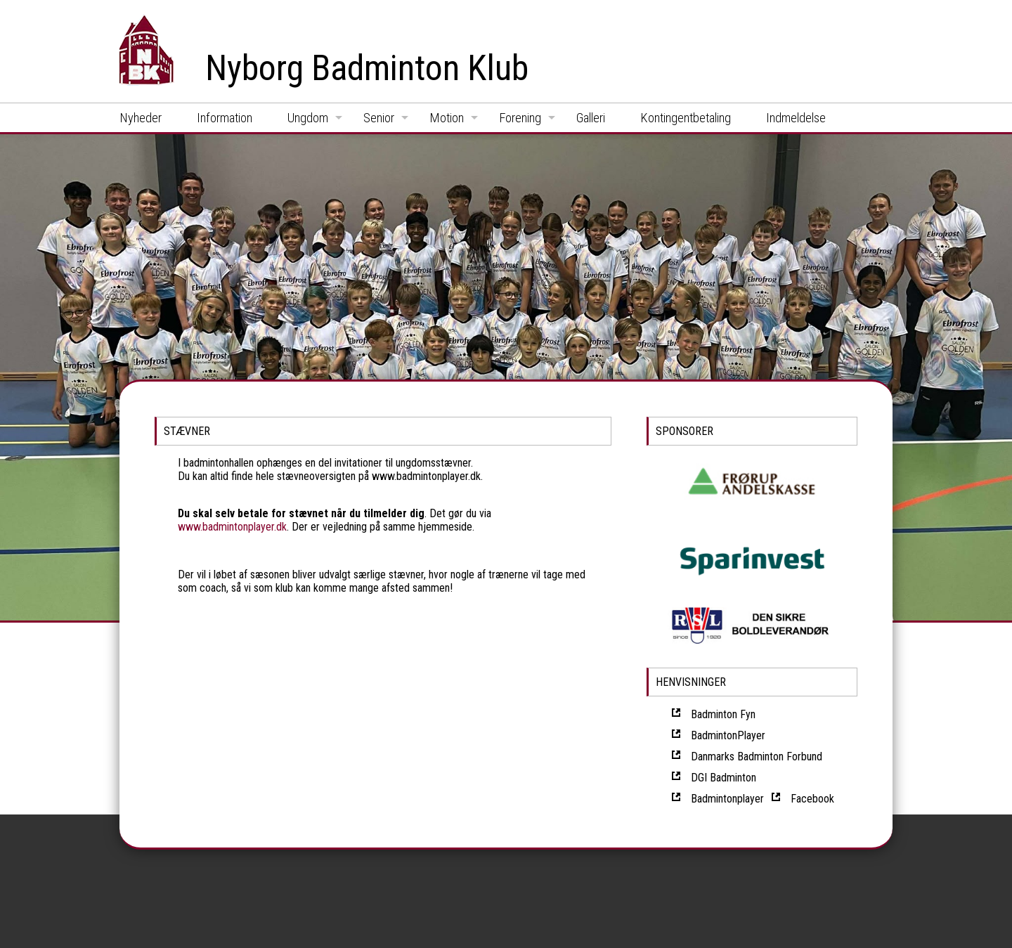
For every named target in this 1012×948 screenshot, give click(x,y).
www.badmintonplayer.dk (232, 526)
